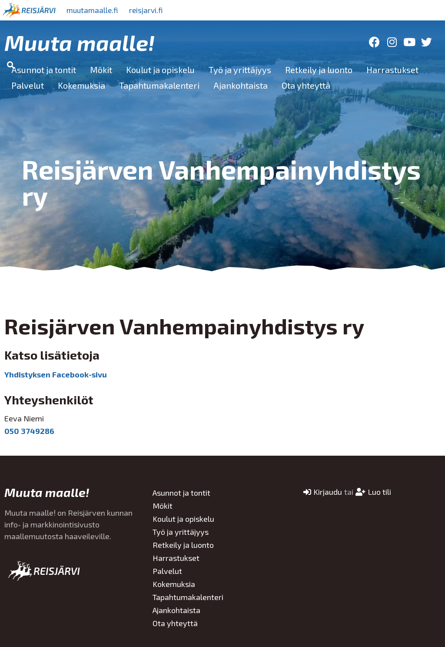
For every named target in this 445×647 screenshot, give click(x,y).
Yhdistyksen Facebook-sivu (55, 374)
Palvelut (27, 85)
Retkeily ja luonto (318, 69)
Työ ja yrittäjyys (240, 69)
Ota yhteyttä (306, 85)
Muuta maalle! (79, 42)
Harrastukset (392, 69)
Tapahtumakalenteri (159, 85)
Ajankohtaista (240, 85)
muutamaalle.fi (94, 10)
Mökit (101, 69)
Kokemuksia (81, 85)
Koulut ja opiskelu (160, 69)
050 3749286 (29, 431)
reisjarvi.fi (151, 10)
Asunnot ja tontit (43, 69)
